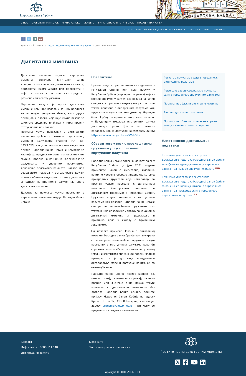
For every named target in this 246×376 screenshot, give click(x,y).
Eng (223, 4)
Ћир (213, 4)
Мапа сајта (96, 341)
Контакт (26, 341)
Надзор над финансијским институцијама (69, 45)
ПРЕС (207, 29)
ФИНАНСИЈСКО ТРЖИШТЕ (78, 22)
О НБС (24, 22)
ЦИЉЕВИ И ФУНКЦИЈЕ (45, 22)
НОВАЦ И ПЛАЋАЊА (149, 22)
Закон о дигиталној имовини (183, 112)
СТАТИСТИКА (133, 29)
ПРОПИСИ (195, 29)
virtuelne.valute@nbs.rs (118, 305)
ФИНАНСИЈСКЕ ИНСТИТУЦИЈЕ (116, 22)
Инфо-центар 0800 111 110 (39, 347)
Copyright (110, 372)
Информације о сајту (35, 352)
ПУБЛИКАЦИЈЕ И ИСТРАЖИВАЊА (164, 29)
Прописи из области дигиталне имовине (191, 103)
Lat (218, 4)
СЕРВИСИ (219, 29)
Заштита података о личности (109, 347)
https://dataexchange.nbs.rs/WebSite (115, 135)
